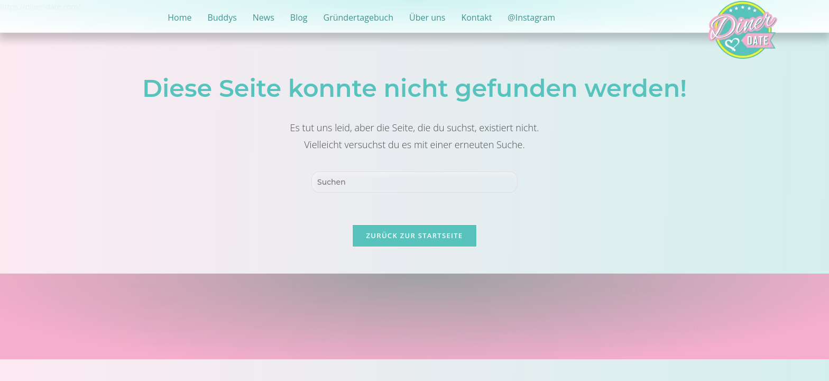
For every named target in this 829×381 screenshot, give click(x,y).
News (263, 17)
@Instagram (531, 17)
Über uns (427, 17)
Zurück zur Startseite (414, 235)
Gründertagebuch (358, 17)
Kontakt (476, 17)
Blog (299, 17)
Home (179, 17)
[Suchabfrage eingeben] (414, 182)
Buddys (221, 17)
